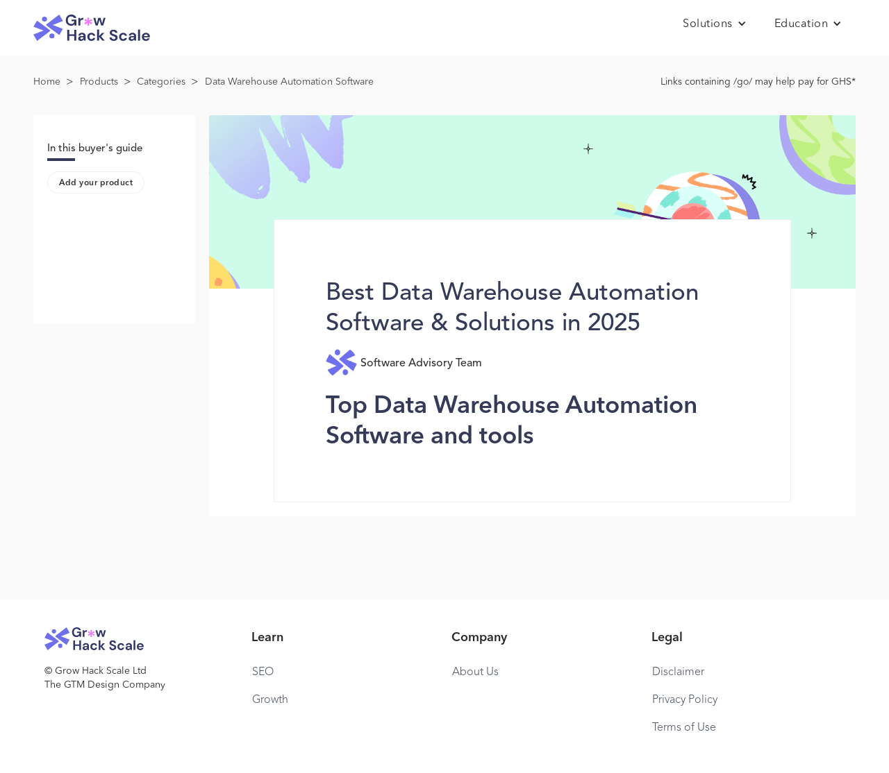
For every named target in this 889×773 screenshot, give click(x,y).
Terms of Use (684, 727)
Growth (270, 700)
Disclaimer (678, 672)
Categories (161, 82)
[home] (91, 28)
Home (46, 82)
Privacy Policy (684, 700)
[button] (715, 24)
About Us (475, 672)
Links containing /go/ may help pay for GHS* (758, 82)
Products (99, 82)
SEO (263, 672)
